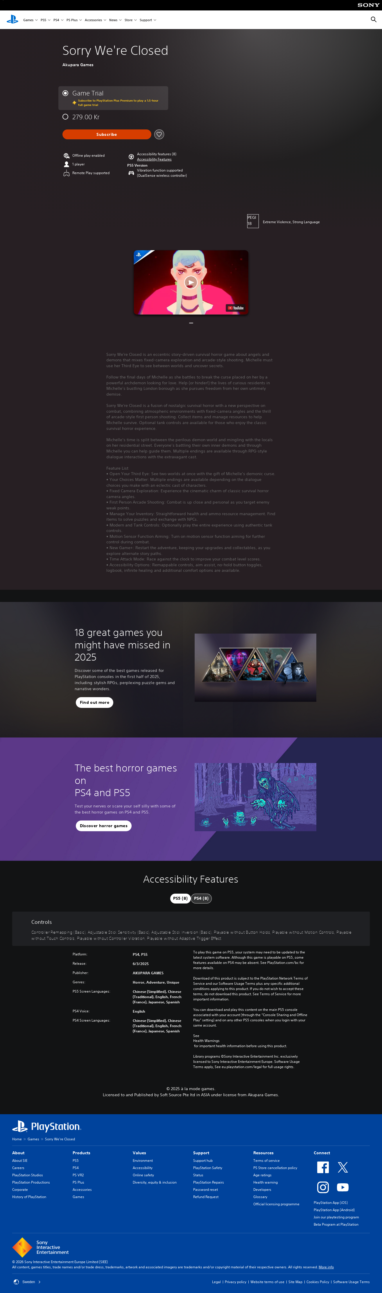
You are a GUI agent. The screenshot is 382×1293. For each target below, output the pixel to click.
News (113, 20)
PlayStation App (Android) (334, 1209)
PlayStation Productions (31, 1182)
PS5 (43, 20)
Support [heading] (201, 1152)
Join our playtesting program (336, 1217)
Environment (143, 1160)
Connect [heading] (322, 1152)
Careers (18, 1167)
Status (198, 1175)
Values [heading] (139, 1152)
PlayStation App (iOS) (331, 1202)
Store (128, 20)
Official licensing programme (276, 1204)
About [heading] (18, 1152)
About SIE (19, 1160)
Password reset (205, 1189)
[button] (154, 159)
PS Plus (72, 20)
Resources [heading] (263, 1152)
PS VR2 (78, 1175)
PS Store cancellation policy (275, 1167)
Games (28, 20)
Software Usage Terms (351, 1281)
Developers (262, 1189)
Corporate (20, 1189)
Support (146, 20)
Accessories (93, 20)
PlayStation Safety (207, 1167)
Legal (216, 1281)
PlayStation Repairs (208, 1182)
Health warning (265, 1182)
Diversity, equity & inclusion (155, 1182)
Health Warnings (206, 1040)
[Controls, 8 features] (191, 929)
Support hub (203, 1160)
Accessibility (143, 1167)
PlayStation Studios (27, 1175)
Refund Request (205, 1196)
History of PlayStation (29, 1196)
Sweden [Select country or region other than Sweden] (27, 1282)
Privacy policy (235, 1281)
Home (17, 1139)
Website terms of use (267, 1281)
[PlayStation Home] (12, 20)
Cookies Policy (317, 1281)
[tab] (180, 899)
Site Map (295, 1281)
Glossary (260, 1196)
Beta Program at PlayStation (336, 1224)
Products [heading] (81, 1152)
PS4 (56, 20)
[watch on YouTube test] (235, 308)
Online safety (143, 1175)
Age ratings (262, 1175)
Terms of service (266, 1160)
